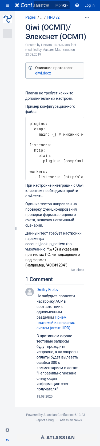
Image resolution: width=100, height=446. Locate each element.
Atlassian (57, 437)
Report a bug (44, 420)
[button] (7, 5)
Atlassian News (71, 420)
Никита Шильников (55, 45)
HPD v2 (53, 17)
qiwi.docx (43, 73)
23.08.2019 (33, 54)
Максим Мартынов (56, 50)
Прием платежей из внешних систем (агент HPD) (56, 322)
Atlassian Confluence (58, 415)
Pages (30, 17)
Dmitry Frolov (47, 289)
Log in (90, 5)
